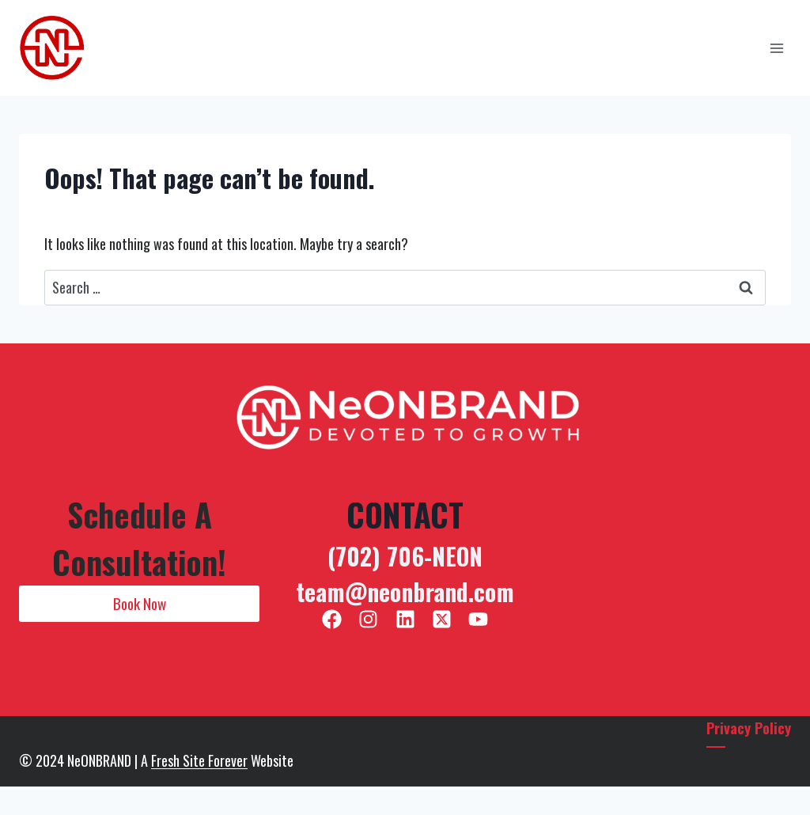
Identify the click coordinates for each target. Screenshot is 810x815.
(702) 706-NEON (405, 556)
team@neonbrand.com (405, 591)
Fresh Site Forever (199, 760)
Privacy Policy (747, 726)
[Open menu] (776, 48)
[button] (139, 604)
